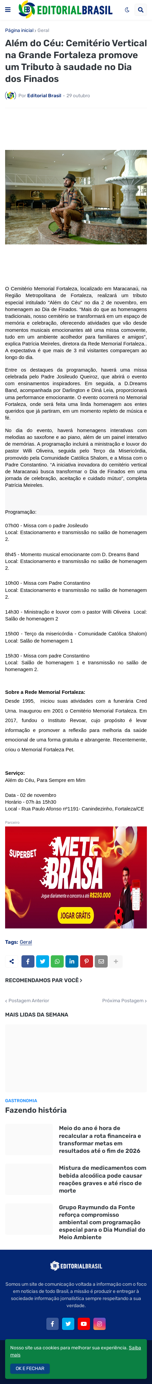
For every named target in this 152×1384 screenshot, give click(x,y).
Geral (43, 30)
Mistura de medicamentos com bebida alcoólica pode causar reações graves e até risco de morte (102, 1179)
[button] (8, 10)
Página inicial (19, 30)
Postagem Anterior (29, 1000)
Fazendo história (36, 1110)
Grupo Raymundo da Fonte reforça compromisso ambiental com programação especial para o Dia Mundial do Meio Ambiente (102, 1222)
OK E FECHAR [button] (30, 1368)
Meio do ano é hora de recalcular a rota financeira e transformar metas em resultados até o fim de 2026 (100, 1139)
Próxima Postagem (122, 1000)
